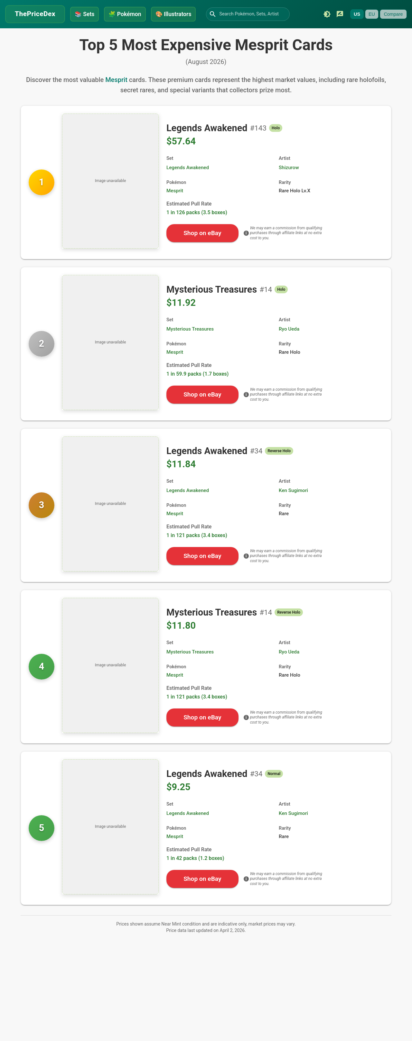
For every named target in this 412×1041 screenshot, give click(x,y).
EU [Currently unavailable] (372, 14)
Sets (85, 14)
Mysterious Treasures (190, 329)
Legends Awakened (187, 167)
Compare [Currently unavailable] (393, 14)
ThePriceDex (35, 14)
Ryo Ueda (289, 329)
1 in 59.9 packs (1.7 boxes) (197, 374)
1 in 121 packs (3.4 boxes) (196, 535)
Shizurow (289, 167)
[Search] (212, 14)
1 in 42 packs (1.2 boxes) (195, 858)
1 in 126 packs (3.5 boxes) (196, 212)
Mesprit (116, 80)
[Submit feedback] (339, 14)
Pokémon (124, 14)
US (357, 14)
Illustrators (173, 14)
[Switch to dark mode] (327, 14)
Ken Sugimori (293, 490)
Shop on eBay (202, 233)
